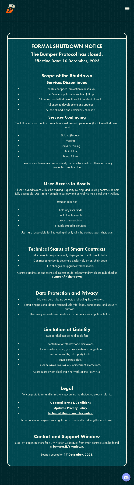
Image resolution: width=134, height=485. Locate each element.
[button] (127, 8)
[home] (10, 9)
